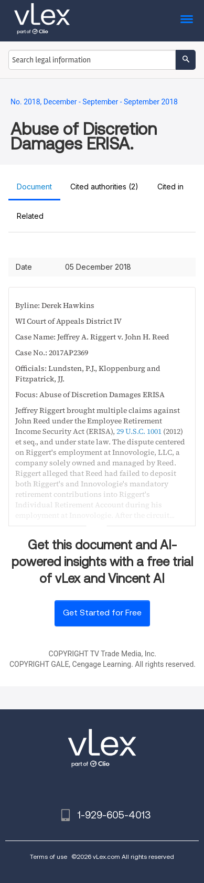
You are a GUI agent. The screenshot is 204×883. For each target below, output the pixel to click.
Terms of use (48, 856)
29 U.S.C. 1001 (139, 431)
